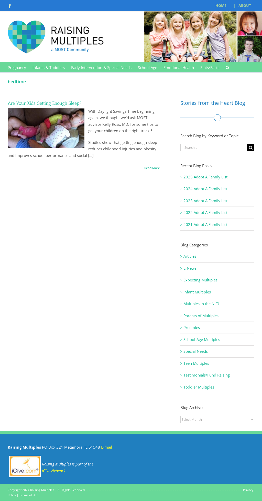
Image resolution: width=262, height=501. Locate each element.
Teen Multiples (196, 363)
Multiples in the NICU (202, 303)
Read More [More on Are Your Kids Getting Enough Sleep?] (152, 168)
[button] (227, 67)
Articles (189, 256)
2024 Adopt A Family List (205, 188)
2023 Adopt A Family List (205, 200)
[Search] (250, 147)
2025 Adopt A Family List (205, 176)
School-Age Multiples (201, 339)
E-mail (106, 447)
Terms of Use (28, 495)
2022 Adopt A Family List (205, 212)
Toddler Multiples (198, 387)
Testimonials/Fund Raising (206, 375)
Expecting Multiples (200, 279)
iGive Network (53, 470)
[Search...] (213, 147)
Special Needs (195, 351)
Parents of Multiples (201, 315)
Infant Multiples (197, 291)
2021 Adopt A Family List (205, 224)
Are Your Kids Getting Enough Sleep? (45, 103)
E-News (189, 268)
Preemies (191, 327)
